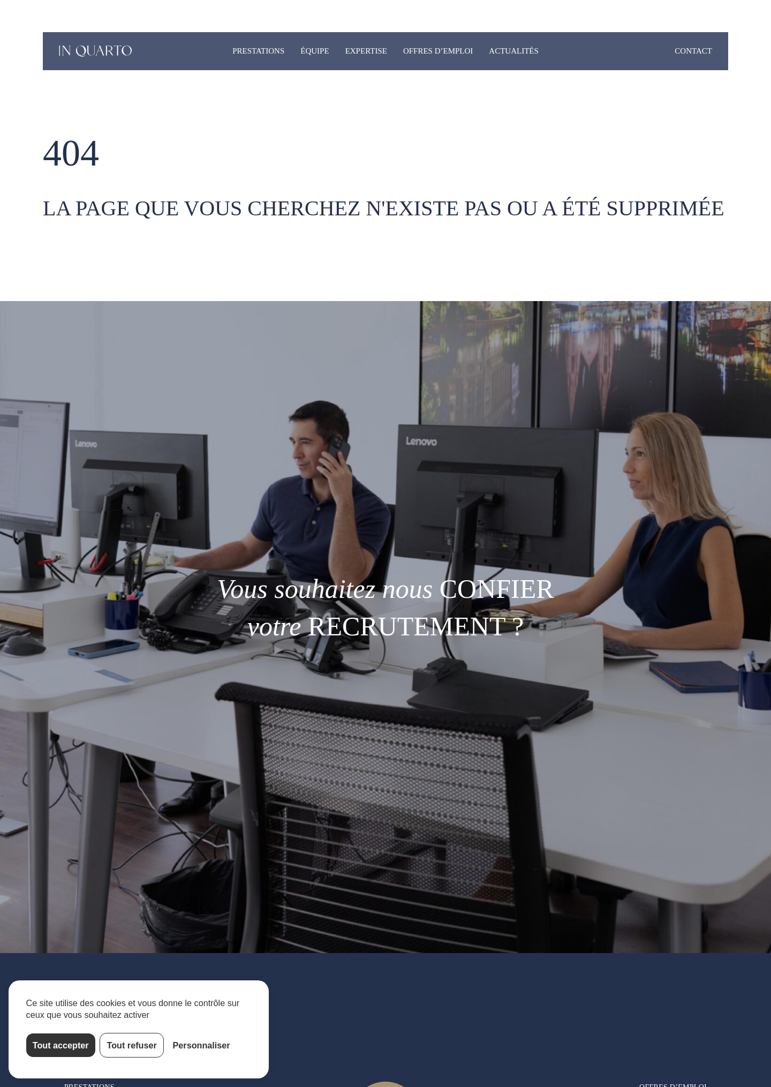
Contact (693, 51)
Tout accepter (61, 1045)
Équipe (314, 51)
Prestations (258, 51)
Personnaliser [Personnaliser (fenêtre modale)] (201, 1045)
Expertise (366, 51)
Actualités (514, 51)
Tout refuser (132, 1045)
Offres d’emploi (438, 51)
